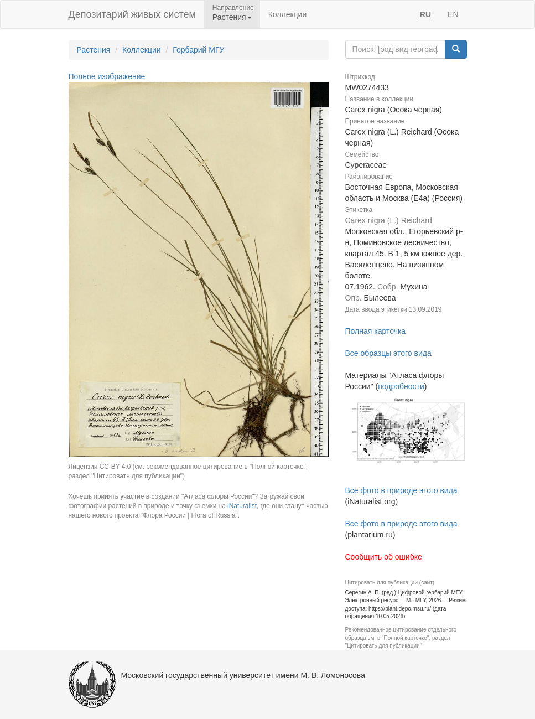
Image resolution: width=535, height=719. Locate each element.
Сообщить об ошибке (383, 556)
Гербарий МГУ (198, 49)
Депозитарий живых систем (132, 14)
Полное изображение (107, 76)
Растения (94, 49)
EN (453, 14)
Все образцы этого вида (388, 353)
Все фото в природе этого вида (401, 490)
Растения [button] (232, 17)
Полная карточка (375, 331)
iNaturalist (242, 506)
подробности (401, 386)
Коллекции (287, 14)
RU (425, 14)
